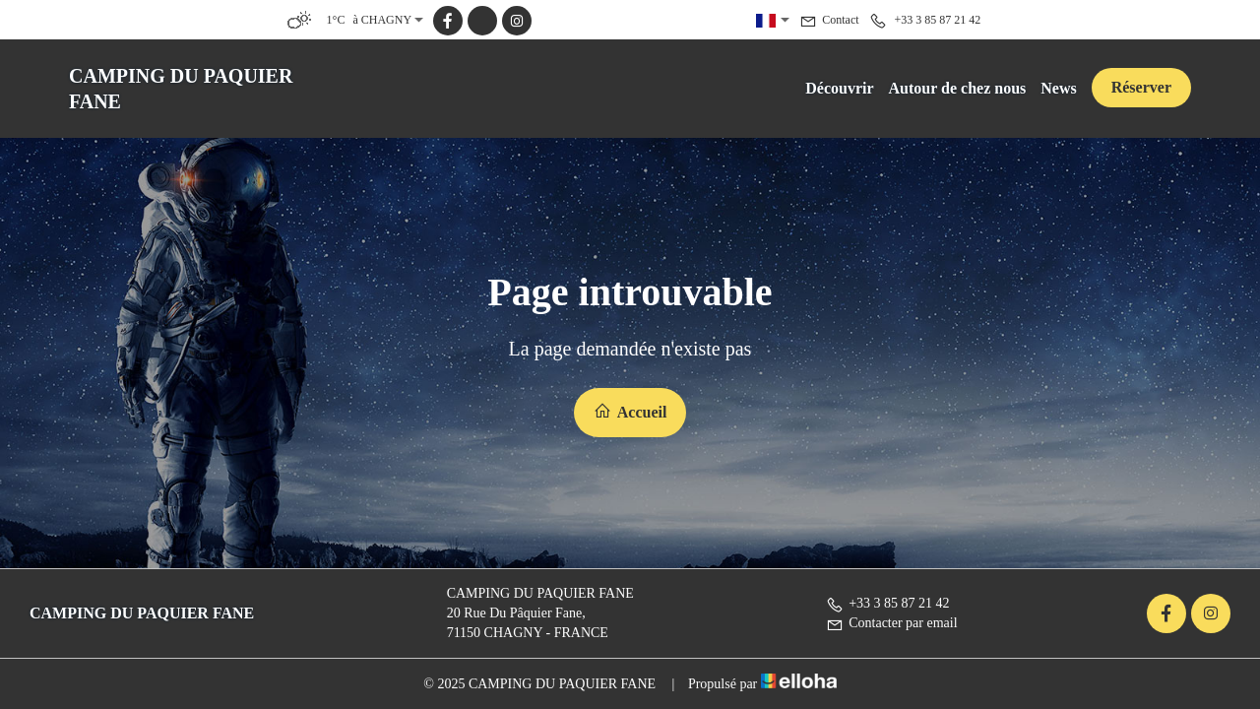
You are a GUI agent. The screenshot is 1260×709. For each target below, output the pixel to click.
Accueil (630, 411)
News (1058, 88)
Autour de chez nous (958, 88)
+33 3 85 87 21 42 (887, 603)
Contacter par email (891, 622)
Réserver (1141, 87)
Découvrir (839, 88)
